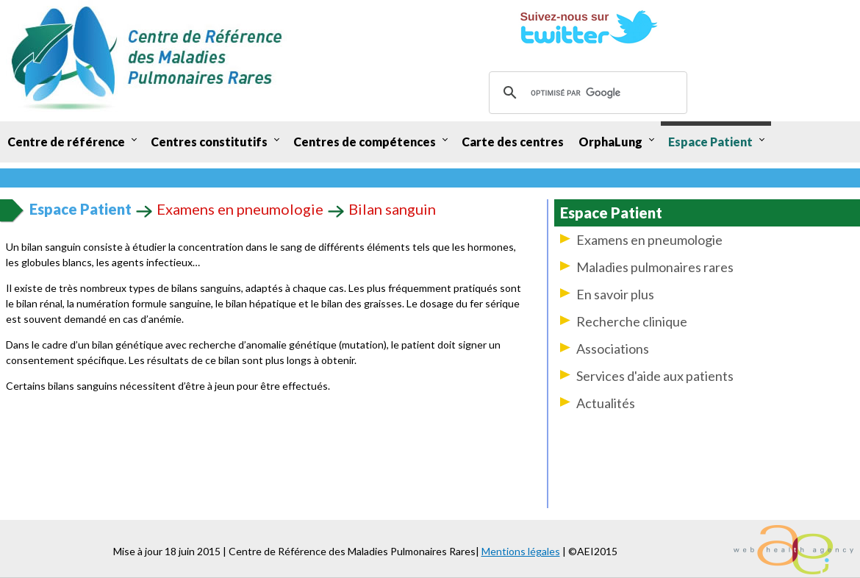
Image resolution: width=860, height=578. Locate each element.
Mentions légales (520, 551)
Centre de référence (66, 142)
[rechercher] (586, 92)
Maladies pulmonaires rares (655, 267)
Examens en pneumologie (649, 240)
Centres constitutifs (209, 142)
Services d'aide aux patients (655, 376)
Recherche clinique (631, 321)
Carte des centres (513, 142)
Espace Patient (710, 142)
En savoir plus (615, 294)
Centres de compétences (364, 142)
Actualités (605, 403)
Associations (612, 348)
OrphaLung (610, 142)
